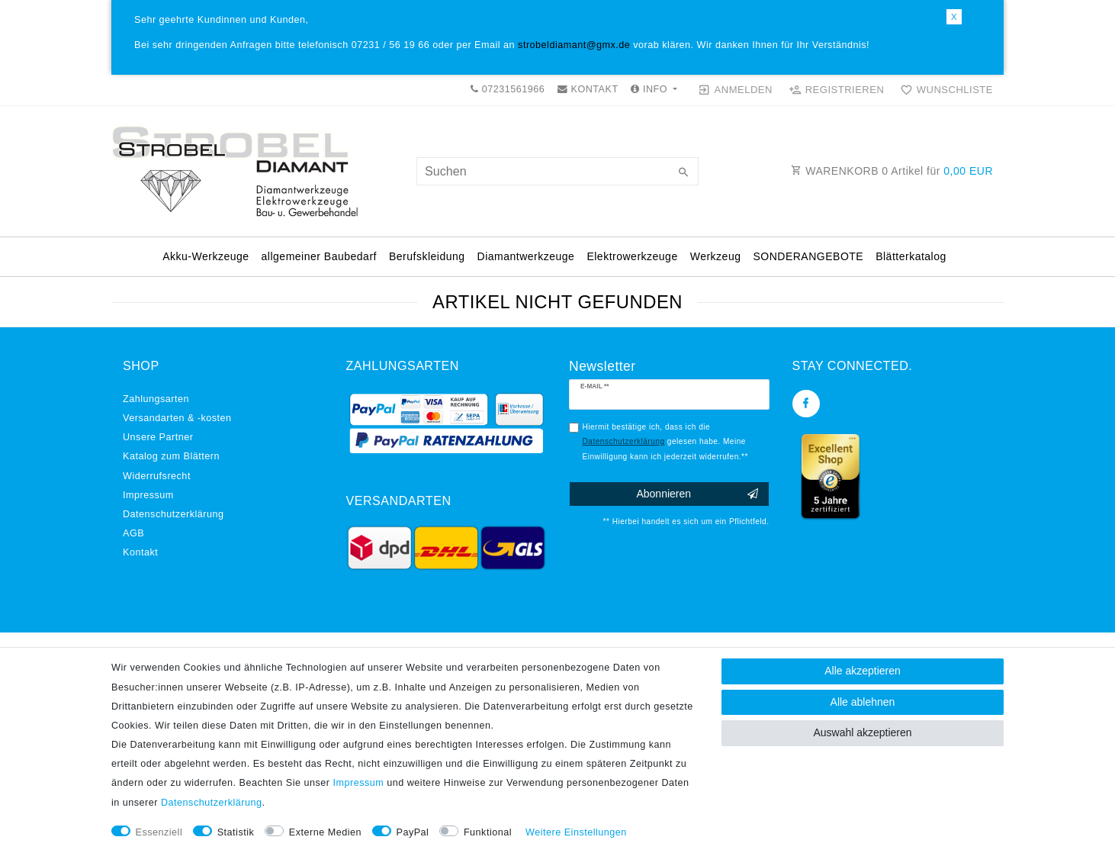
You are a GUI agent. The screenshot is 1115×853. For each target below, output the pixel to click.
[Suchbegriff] (557, 171)
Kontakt (140, 552)
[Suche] (683, 173)
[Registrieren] (836, 90)
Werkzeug (715, 256)
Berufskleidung (427, 256)
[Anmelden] (735, 90)
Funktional (488, 832)
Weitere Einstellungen (576, 832)
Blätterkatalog (911, 256)
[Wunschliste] (943, 90)
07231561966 (508, 89)
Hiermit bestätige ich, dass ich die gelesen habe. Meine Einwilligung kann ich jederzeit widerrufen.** (665, 442)
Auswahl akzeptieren (862, 732)
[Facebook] (806, 403)
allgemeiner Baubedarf (319, 256)
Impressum (148, 495)
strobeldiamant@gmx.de (574, 45)
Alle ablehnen (863, 702)
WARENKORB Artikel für (892, 171)
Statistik (236, 832)
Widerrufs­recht (157, 476)
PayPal (413, 832)
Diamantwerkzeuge (526, 256)
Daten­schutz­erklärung (173, 514)
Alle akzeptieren (862, 671)
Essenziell (159, 832)
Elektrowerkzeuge (631, 256)
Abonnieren (696, 494)
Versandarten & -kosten (177, 418)
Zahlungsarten (156, 399)
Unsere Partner (158, 437)
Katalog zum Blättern (171, 456)
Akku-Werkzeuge (205, 256)
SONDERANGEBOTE (808, 256)
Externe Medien (325, 832)
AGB (133, 533)
